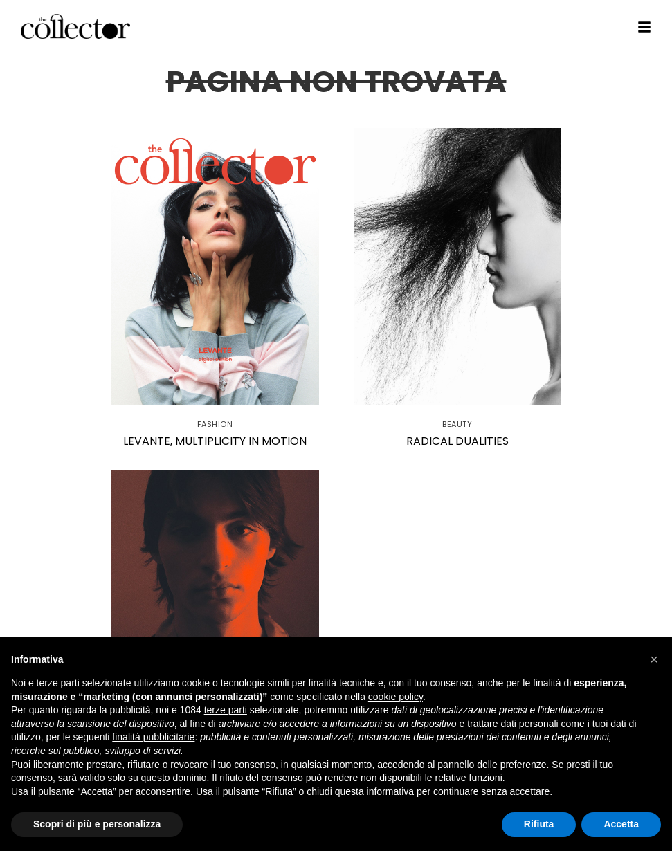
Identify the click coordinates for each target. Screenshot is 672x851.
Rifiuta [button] (539, 824)
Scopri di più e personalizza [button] (97, 824)
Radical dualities (457, 441)
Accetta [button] (621, 824)
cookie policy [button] (395, 696)
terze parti (225, 709)
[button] (654, 659)
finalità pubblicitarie (153, 736)
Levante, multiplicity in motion (215, 441)
